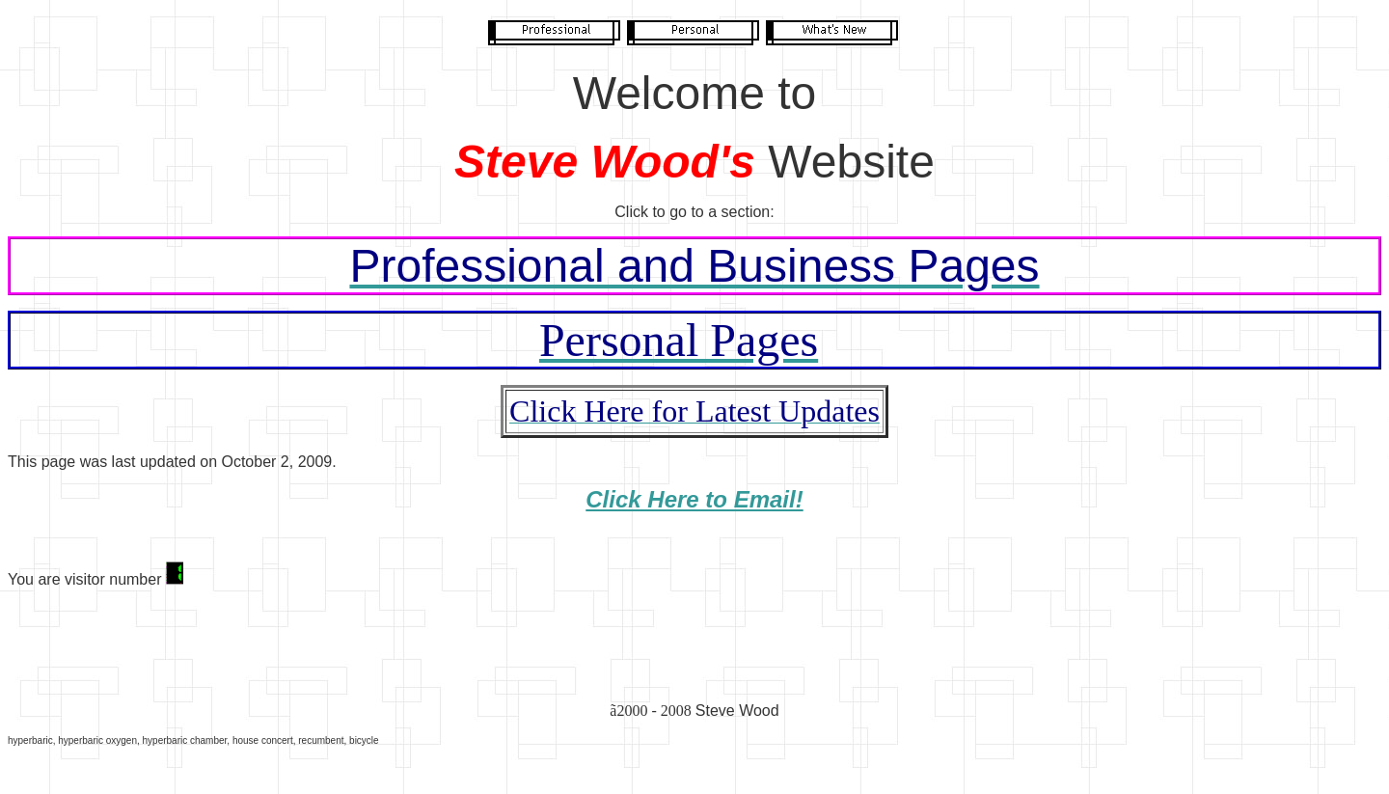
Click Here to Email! (694, 499)
